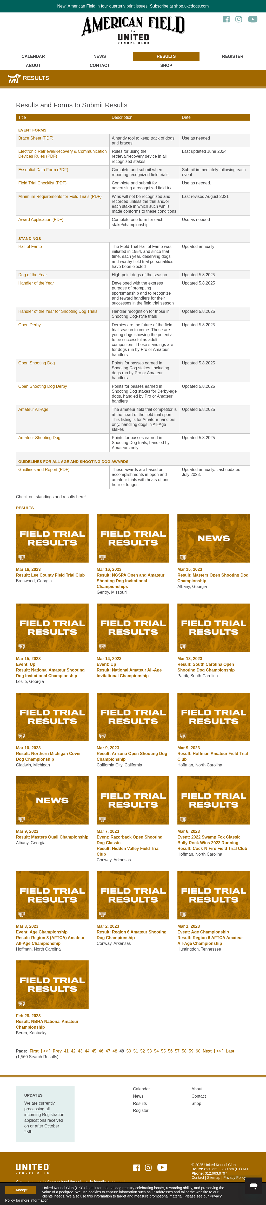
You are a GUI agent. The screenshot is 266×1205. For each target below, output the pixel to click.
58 (184, 1051)
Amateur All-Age (33, 409)
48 (114, 1051)
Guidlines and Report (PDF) (43, 469)
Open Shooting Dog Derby (42, 386)
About (33, 65)
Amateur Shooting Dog (39, 437)
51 (135, 1051)
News (100, 56)
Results (166, 56)
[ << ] (45, 1051)
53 (149, 1051)
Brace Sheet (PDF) (35, 138)
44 (87, 1051)
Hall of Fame (30, 246)
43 (80, 1051)
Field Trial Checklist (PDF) (42, 183)
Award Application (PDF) (40, 219)
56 (170, 1051)
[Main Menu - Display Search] (232, 63)
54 (156, 1051)
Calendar (33, 56)
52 (142, 1051)
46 (101, 1051)
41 (66, 1051)
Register (232, 56)
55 (163, 1051)
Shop (166, 65)
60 (198, 1051)
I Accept (21, 1190)
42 (73, 1051)
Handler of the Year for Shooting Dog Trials (57, 311)
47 (108, 1051)
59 (191, 1051)
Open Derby (29, 325)
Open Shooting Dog (36, 363)
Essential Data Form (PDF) (43, 170)
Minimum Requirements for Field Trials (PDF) (60, 196)
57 (177, 1051)
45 (94, 1051)
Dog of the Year (32, 275)
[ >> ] (218, 1051)
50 (129, 1051)
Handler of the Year (36, 283)
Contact (100, 65)
